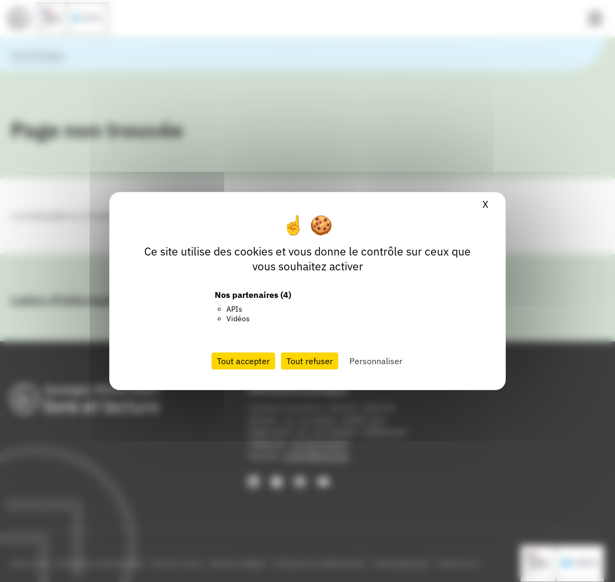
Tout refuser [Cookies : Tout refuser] (309, 361)
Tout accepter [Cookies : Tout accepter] (243, 361)
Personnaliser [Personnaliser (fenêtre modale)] (375, 361)
